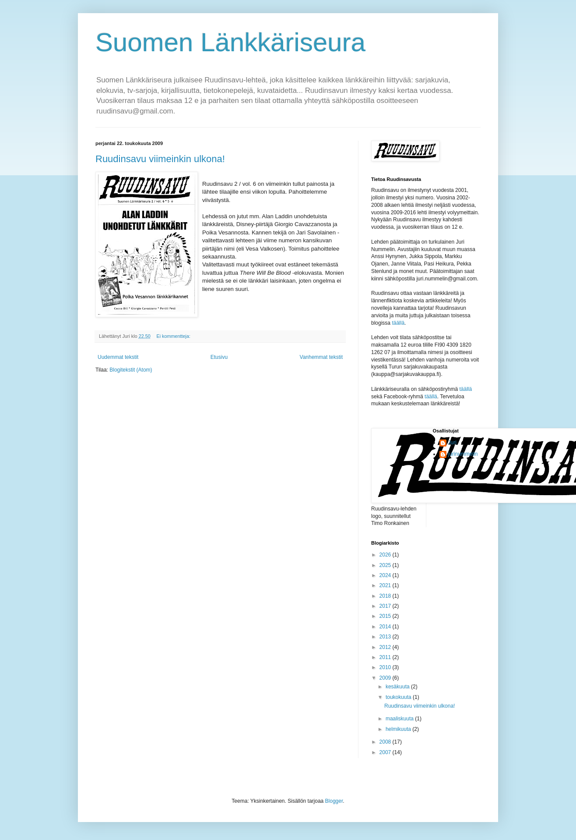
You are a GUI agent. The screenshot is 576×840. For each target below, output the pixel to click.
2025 (386, 565)
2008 (386, 742)
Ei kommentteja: (173, 336)
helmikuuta (399, 729)
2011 (386, 657)
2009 (386, 678)
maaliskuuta (400, 719)
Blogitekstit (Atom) (130, 370)
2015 (386, 616)
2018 (386, 596)
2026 (386, 555)
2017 (386, 606)
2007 (386, 752)
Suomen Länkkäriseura (230, 42)
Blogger (334, 801)
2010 (386, 667)
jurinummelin (463, 454)
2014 (386, 627)
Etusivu (219, 357)
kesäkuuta (398, 687)
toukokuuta (399, 697)
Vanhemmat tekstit (321, 357)
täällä (398, 323)
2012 (386, 647)
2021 (386, 585)
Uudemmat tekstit (118, 357)
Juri (452, 442)
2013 (386, 637)
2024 (386, 575)
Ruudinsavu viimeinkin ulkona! (160, 158)
